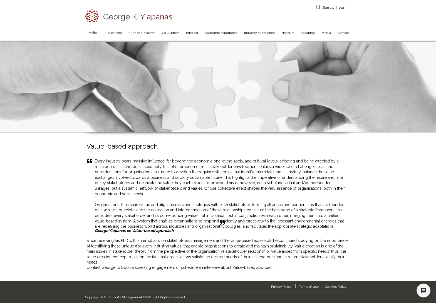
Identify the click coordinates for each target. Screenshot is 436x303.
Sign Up (328, 7)
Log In (343, 7)
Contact (93, 267)
